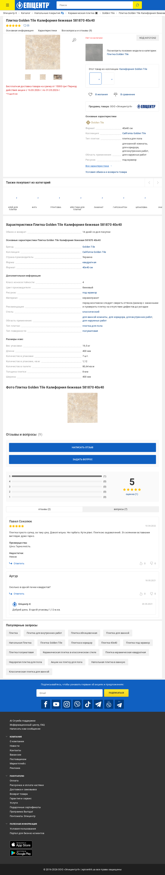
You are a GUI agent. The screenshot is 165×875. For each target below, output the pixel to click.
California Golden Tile (134, 133)
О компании (17, 741)
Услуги (14, 802)
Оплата (14, 780)
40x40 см (87, 267)
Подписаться (116, 693)
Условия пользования (23, 828)
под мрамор (89, 292)
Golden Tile (88, 246)
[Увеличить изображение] (74, 40)
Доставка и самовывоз (23, 789)
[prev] (149, 182)
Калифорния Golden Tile (133, 69)
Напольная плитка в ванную (108, 662)
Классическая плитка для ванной (29, 671)
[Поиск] (137, 5)
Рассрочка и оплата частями (27, 785)
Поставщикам (18, 759)
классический (90, 311)
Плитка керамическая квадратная (125, 652)
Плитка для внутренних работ (44, 633)
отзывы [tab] (42, 509)
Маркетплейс (18, 763)
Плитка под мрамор (138, 642)
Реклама (15, 768)
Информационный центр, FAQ (27, 724)
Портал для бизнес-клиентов (27, 833)
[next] (157, 182)
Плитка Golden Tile (118, 54)
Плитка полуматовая (21, 652)
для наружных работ (94, 320)
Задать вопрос (82, 459)
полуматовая (90, 330)
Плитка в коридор (81, 642)
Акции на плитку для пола (66, 662)
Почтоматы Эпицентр (23, 816)
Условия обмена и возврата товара (106, 172)
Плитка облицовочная (84, 633)
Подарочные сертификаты (25, 807)
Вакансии (15, 754)
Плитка (13, 633)
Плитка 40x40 (109, 642)
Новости (15, 745)
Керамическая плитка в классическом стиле (69, 652)
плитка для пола (92, 325)
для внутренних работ (139, 317)
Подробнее (12, 94)
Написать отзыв (82, 447)
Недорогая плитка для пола (25, 662)
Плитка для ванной (117, 633)
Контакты (15, 750)
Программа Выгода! (21, 811)
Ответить (16, 563)
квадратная (89, 262)
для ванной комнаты (94, 317)
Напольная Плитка (20, 642)
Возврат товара (19, 794)
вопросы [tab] (119, 509)
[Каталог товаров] (7, 5)
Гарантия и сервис (21, 798)
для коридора (117, 317)
